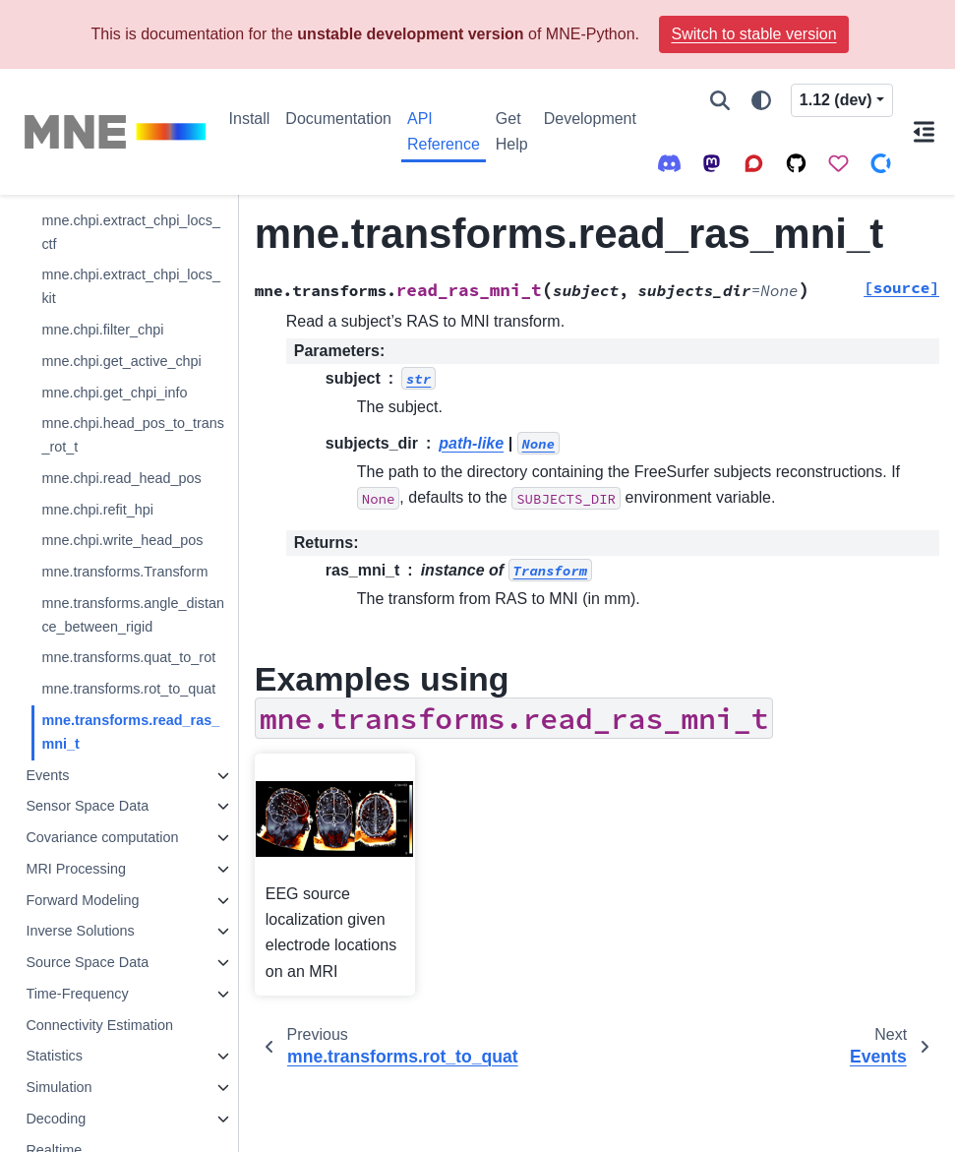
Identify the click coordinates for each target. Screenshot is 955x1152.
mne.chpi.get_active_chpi (121, 361)
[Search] (720, 100)
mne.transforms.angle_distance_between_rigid (132, 615)
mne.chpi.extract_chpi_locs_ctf (130, 232)
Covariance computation (102, 837)
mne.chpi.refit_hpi (97, 509)
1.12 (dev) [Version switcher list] (836, 99)
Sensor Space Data (87, 806)
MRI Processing (76, 869)
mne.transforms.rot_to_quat (128, 689)
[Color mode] (761, 100)
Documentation (338, 118)
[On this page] (924, 132)
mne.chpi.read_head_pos (121, 478)
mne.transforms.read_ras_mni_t (130, 732)
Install (249, 118)
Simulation (58, 1087)
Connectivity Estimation (99, 1025)
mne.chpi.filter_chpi (102, 329)
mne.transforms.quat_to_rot (128, 657)
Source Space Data (87, 962)
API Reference (443, 131)
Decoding (56, 1118)
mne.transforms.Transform (124, 571)
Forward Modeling (82, 900)
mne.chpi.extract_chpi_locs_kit (130, 286)
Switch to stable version (753, 34)
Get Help (512, 131)
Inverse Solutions (80, 931)
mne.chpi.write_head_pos (122, 540)
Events (47, 775)
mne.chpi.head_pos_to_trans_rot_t (132, 435)
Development (590, 118)
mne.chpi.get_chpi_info (114, 392)
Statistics (54, 1055)
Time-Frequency (77, 993)
